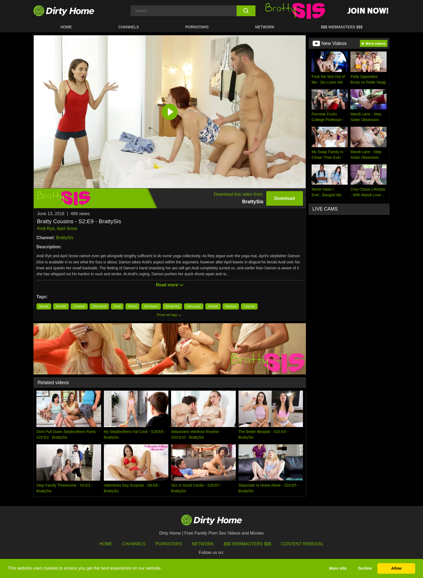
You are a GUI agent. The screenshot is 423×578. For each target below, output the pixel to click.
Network (265, 27)
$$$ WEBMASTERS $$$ (342, 27)
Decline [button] (365, 568)
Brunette (61, 306)
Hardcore (230, 306)
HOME (66, 27)
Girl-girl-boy (172, 306)
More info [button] (338, 568)
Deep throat (99, 306)
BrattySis (64, 237)
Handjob (213, 306)
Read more (169, 285)
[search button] (246, 10)
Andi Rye (45, 228)
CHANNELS (128, 27)
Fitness (132, 306)
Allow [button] (396, 568)
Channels (133, 544)
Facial (117, 306)
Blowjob (44, 306)
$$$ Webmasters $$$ (247, 544)
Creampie (79, 306)
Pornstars (197, 27)
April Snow (67, 228)
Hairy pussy (194, 306)
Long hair (249, 306)
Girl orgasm (151, 306)
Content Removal (302, 544)
